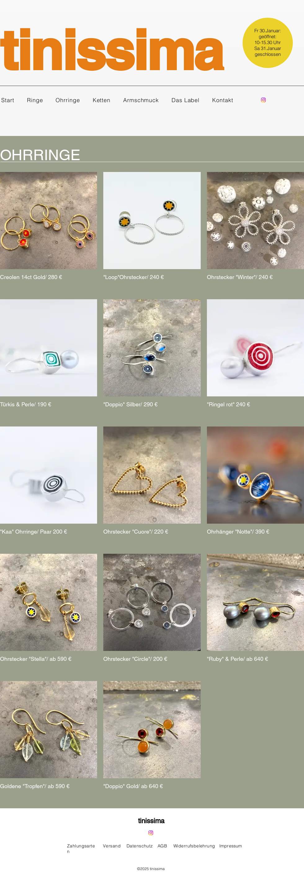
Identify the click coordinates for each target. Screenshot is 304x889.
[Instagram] (263, 100)
